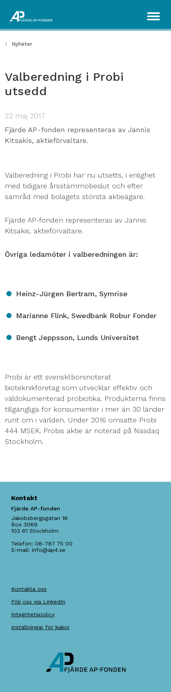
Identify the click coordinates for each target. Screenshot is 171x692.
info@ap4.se (48, 550)
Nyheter (22, 44)
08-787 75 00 (54, 543)
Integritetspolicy (33, 614)
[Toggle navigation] (153, 16)
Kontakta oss (29, 589)
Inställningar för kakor (40, 627)
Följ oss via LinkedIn (38, 601)
